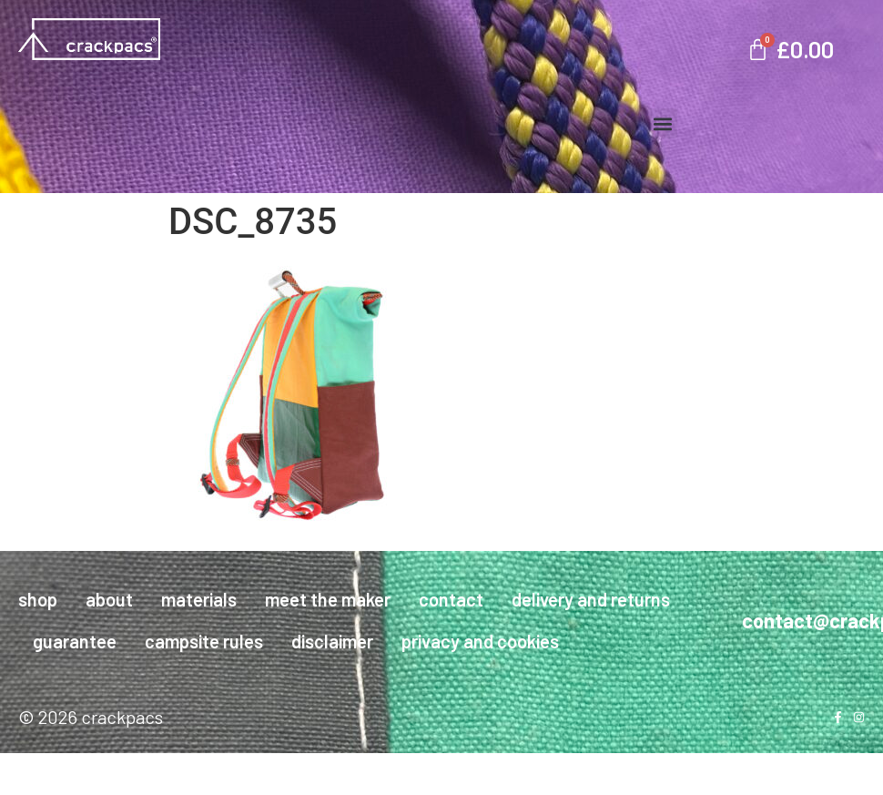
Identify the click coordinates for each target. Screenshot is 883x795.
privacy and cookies (480, 641)
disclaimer (332, 641)
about (109, 599)
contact (451, 599)
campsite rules (204, 641)
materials (199, 599)
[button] (662, 123)
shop (37, 599)
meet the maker (328, 599)
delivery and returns (591, 599)
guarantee (75, 641)
